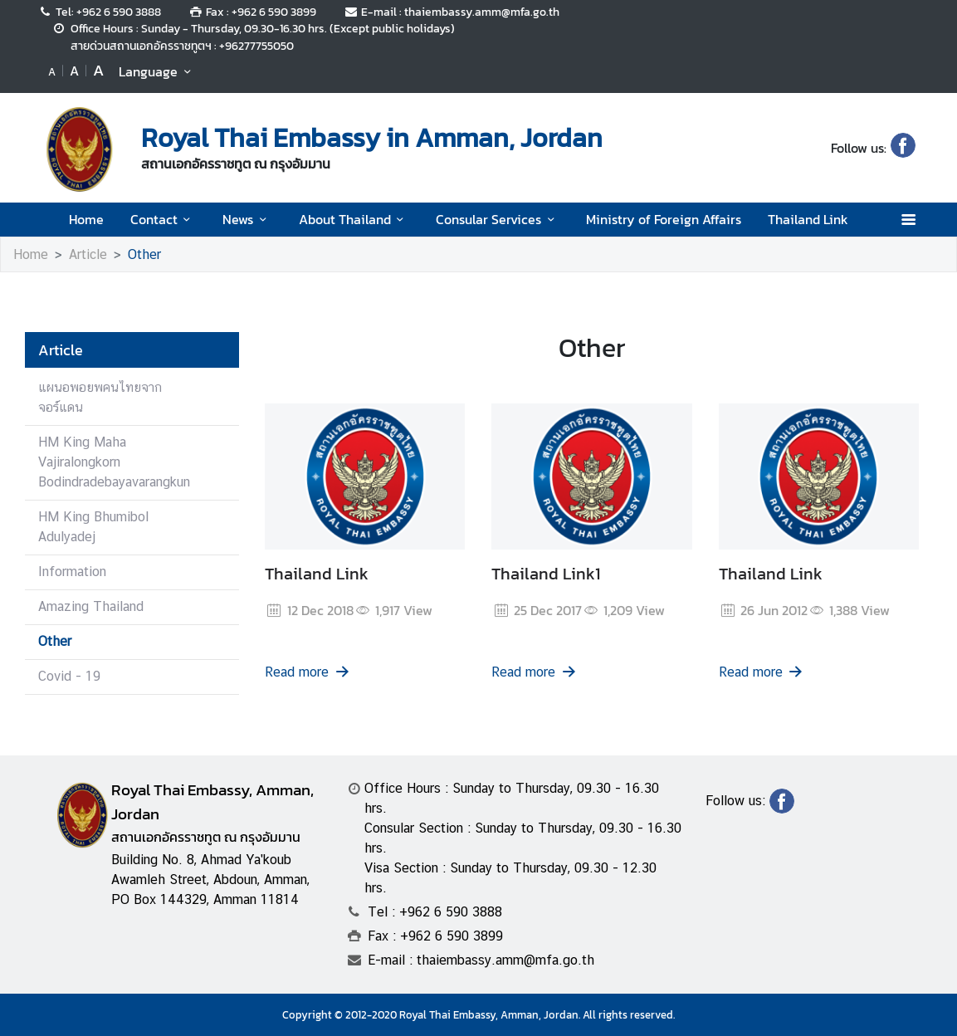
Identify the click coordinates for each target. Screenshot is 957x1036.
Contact (163, 219)
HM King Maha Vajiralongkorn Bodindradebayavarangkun (114, 462)
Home (86, 219)
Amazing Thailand (91, 606)
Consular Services (497, 219)
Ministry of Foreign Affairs (663, 219)
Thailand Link (808, 219)
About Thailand (354, 219)
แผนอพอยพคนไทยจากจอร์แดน (100, 397)
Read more (308, 672)
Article (88, 254)
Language (157, 71)
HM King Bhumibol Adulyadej (93, 527)
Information (72, 571)
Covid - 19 (69, 676)
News (246, 219)
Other (144, 254)
